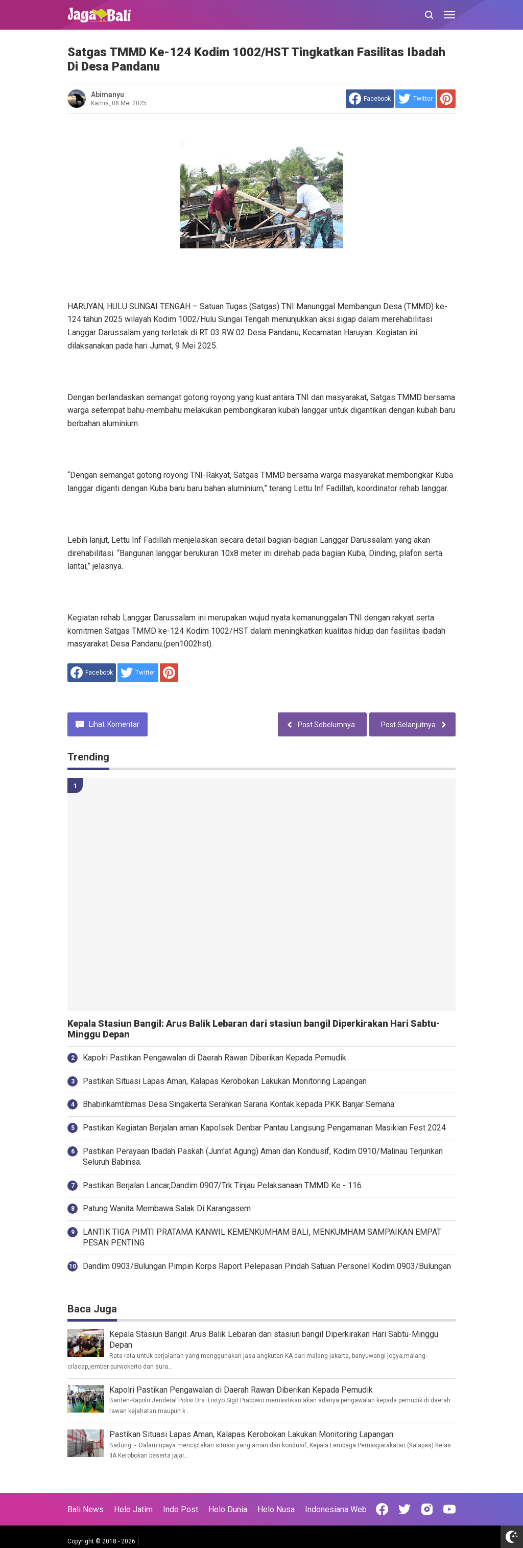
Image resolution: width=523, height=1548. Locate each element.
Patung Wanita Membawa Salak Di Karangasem (167, 1208)
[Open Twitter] (404, 1509)
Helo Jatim (133, 1509)
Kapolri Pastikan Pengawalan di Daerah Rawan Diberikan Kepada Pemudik (214, 1057)
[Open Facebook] (382, 1509)
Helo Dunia (227, 1509)
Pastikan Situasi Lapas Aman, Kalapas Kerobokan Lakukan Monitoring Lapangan (225, 1081)
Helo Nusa (276, 1509)
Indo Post (180, 1509)
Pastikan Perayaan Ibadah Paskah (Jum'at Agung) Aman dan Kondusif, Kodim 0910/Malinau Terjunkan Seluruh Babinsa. (263, 1156)
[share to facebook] (370, 98)
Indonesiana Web (336, 1509)
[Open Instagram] (427, 1509)
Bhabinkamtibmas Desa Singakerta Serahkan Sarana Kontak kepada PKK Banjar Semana (238, 1104)
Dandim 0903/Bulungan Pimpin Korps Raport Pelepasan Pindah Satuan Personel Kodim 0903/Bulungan (267, 1266)
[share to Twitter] (415, 98)
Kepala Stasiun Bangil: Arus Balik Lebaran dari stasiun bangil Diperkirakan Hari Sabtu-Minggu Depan (253, 1029)
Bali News (85, 1509)
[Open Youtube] (449, 1509)
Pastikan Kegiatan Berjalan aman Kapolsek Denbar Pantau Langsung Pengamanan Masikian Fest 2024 (264, 1128)
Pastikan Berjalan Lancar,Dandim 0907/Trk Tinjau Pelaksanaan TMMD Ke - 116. (223, 1185)
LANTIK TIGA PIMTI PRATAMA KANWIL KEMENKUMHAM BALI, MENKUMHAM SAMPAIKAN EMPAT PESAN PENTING (262, 1237)
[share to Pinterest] (446, 98)
